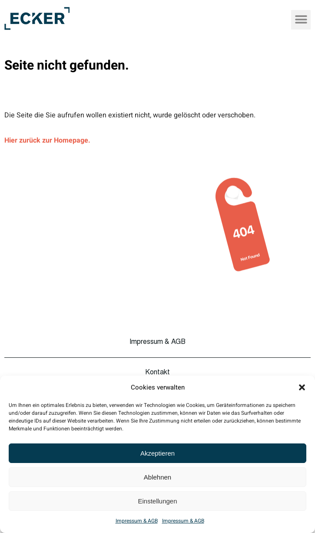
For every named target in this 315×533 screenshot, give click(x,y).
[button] (302, 387)
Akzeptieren (157, 453)
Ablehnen (157, 477)
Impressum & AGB (137, 521)
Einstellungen (157, 501)
